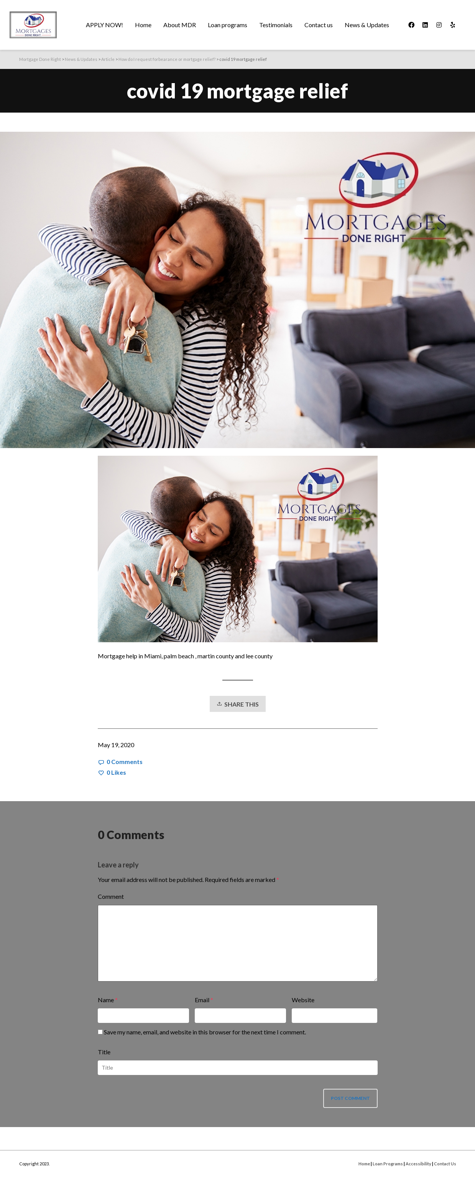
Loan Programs (388, 1163)
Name (106, 999)
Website (303, 999)
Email (202, 999)
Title (104, 1051)
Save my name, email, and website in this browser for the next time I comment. (205, 1032)
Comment (111, 896)
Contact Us (445, 1163)
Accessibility (418, 1163)
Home (364, 1163)
